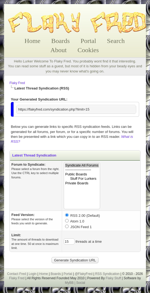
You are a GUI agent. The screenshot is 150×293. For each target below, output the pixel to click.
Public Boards (82, 174)
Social (80, 283)
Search (116, 40)
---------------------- (82, 170)
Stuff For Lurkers (82, 179)
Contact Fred (16, 274)
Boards (60, 40)
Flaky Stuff (113, 278)
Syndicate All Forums (82, 165)
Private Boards (82, 183)
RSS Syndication (107, 274)
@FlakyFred (83, 274)
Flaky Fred (17, 83)
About (58, 50)
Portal (88, 40)
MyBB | (70, 283)
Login (32, 274)
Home (32, 40)
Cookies (88, 50)
